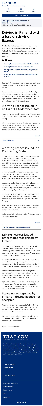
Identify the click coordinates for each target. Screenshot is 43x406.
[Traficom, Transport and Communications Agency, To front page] (13, 4)
